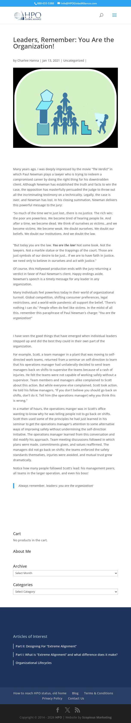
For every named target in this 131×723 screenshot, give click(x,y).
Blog (75, 693)
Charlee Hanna (28, 60)
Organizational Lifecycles (34, 663)
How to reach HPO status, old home (39, 693)
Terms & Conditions (98, 693)
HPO (58, 717)
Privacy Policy (52, 698)
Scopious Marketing (97, 717)
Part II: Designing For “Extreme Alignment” (46, 646)
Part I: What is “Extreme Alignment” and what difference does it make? (66, 655)
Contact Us (76, 698)
